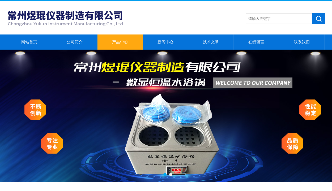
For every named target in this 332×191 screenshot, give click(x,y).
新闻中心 (165, 42)
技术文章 (211, 42)
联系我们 (302, 42)
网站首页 (29, 42)
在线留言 (256, 42)
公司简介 (75, 42)
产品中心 (120, 42)
